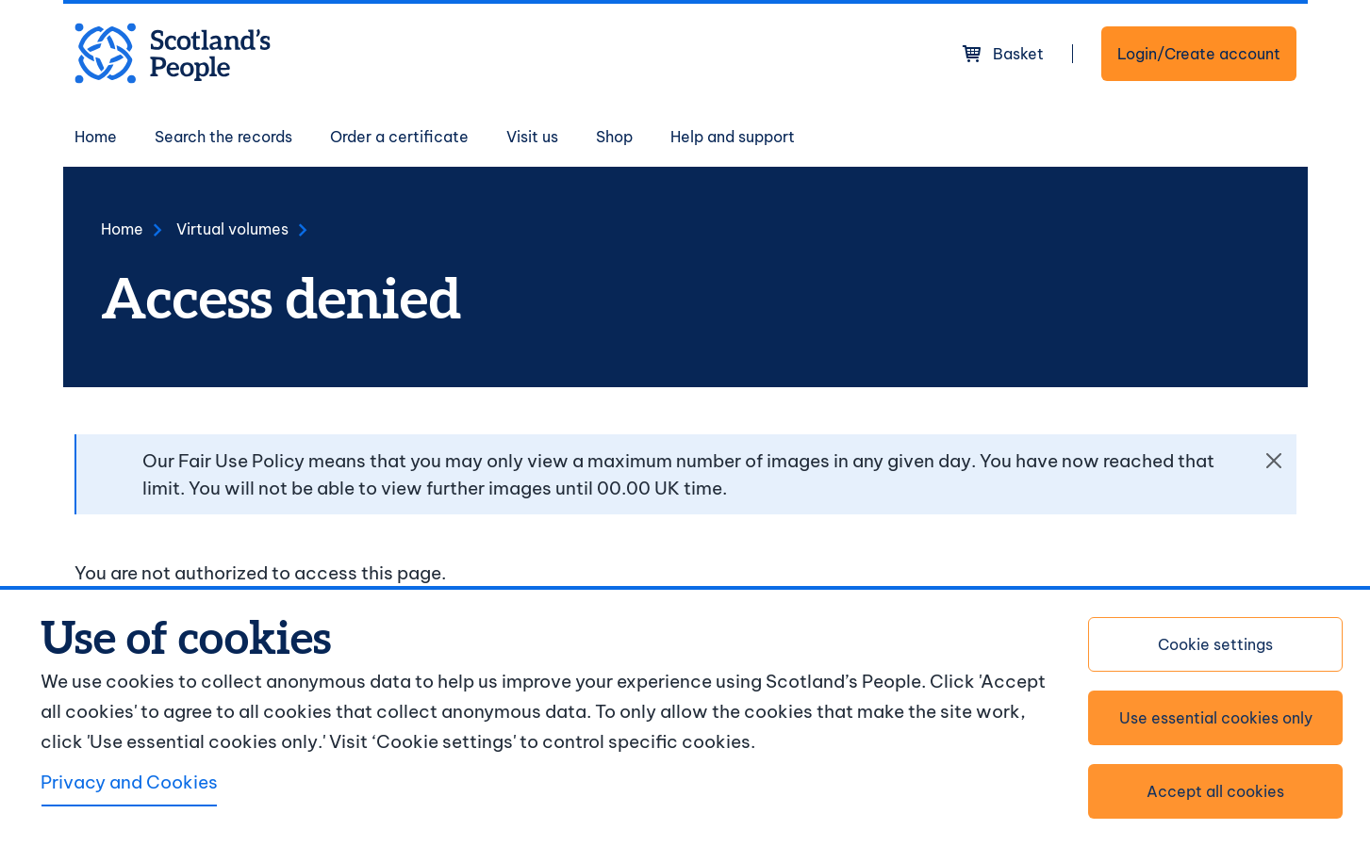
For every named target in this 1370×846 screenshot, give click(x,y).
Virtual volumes (232, 229)
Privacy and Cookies (129, 782)
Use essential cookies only (1215, 717)
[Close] (1273, 460)
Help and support (732, 136)
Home (95, 136)
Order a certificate (399, 136)
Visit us (532, 136)
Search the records (223, 136)
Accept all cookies (1215, 791)
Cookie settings (1215, 644)
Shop (614, 136)
